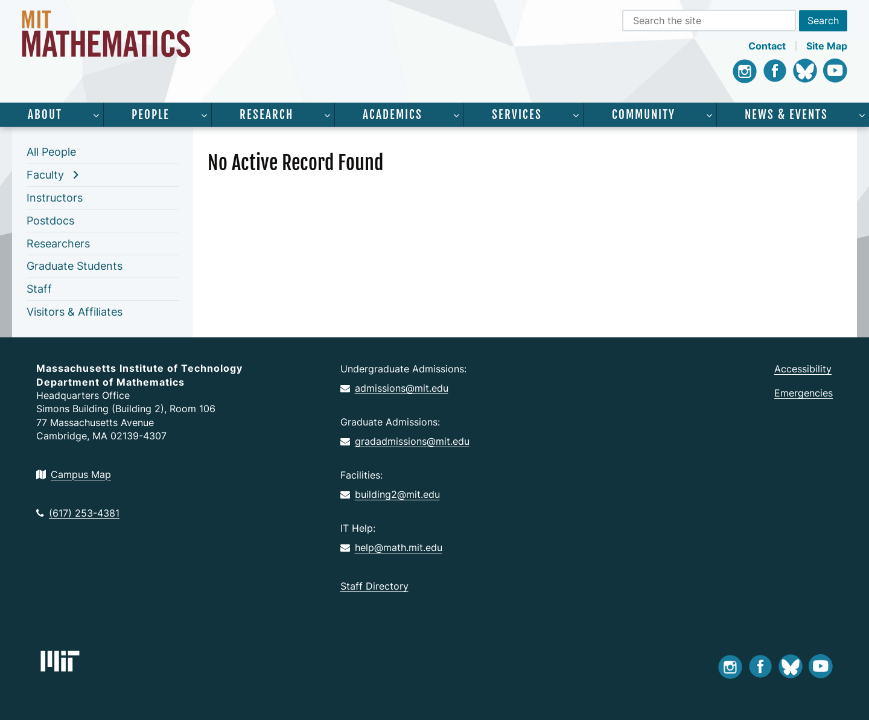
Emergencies (803, 393)
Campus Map (73, 474)
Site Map (826, 46)
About (45, 114)
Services (517, 114)
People (151, 114)
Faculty (45, 174)
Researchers (58, 243)
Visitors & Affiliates (75, 311)
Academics (392, 114)
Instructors (55, 197)
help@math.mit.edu (391, 547)
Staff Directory (374, 586)
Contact (767, 46)
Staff (39, 288)
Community (643, 114)
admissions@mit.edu (394, 388)
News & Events (786, 114)
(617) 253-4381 (77, 513)
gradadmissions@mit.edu (405, 441)
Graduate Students (75, 266)
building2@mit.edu (390, 494)
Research (266, 114)
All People (51, 151)
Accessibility (803, 369)
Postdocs (50, 220)
